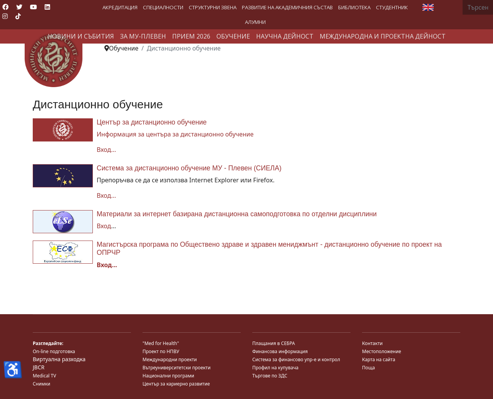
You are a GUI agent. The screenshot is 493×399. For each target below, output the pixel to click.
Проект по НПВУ (161, 351)
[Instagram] (5, 16)
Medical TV (44, 375)
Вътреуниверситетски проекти (177, 367)
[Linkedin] (47, 7)
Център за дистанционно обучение (152, 122)
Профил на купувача (275, 367)
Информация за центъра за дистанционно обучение (175, 134)
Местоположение (381, 351)
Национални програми (168, 375)
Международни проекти (170, 359)
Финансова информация (280, 351)
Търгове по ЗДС (269, 375)
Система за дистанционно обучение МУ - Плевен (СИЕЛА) (189, 168)
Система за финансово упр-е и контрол (296, 359)
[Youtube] (33, 7)
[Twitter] (19, 7)
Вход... (106, 149)
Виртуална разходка (59, 359)
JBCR (38, 367)
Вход (104, 226)
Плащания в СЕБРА (273, 343)
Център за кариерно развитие (176, 383)
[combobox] (478, 7)
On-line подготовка (54, 351)
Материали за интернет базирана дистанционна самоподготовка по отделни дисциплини (237, 214)
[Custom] (18, 16)
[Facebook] (5, 7)
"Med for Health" (161, 343)
